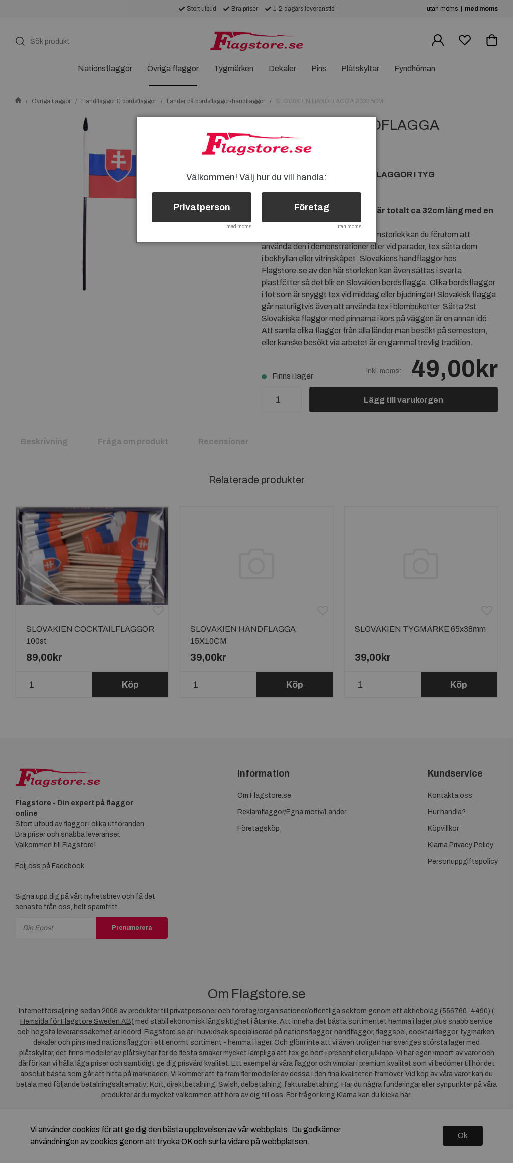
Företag (311, 207)
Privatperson (201, 207)
